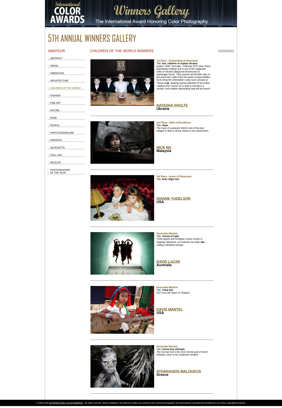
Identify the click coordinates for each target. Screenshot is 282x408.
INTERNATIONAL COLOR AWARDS (66, 403)
